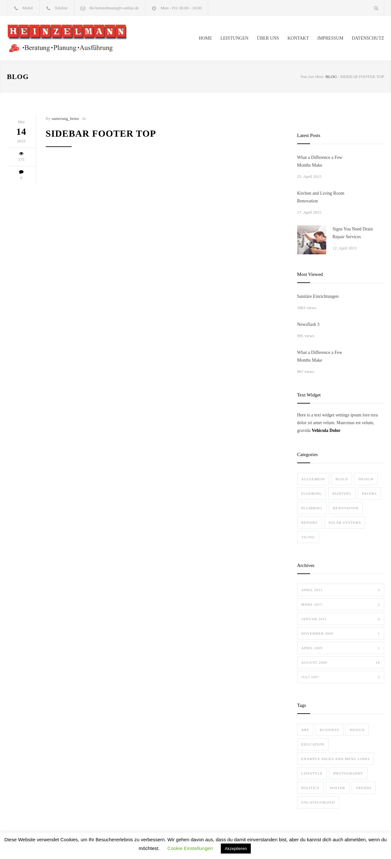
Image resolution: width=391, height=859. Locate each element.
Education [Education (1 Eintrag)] (313, 744)
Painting (341, 493)
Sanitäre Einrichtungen (318, 296)
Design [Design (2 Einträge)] (357, 730)
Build (342, 479)
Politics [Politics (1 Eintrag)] (310, 788)
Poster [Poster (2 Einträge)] (337, 788)
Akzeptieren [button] (236, 848)
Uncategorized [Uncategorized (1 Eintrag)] (318, 802)
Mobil (28, 7)
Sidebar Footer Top (101, 133)
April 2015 (340, 589)
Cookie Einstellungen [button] (190, 848)
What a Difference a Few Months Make (319, 161)
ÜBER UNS (268, 38)
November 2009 (340, 633)
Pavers (369, 493)
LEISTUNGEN (234, 38)
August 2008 (340, 662)
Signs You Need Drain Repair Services (353, 233)
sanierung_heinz (65, 118)
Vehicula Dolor (326, 430)
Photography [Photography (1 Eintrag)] (348, 773)
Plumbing (311, 508)
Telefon (61, 7)
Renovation (345, 508)
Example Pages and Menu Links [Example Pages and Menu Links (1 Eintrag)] (335, 759)
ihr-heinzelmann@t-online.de (114, 7)
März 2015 (340, 604)
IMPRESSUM (330, 38)
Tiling (308, 537)
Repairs (309, 522)
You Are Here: (312, 76)
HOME (205, 38)
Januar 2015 (340, 618)
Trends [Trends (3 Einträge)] (364, 788)
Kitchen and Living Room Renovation (321, 197)
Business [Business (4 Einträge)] (329, 730)
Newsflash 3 (308, 324)
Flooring (311, 493)
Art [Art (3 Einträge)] (305, 730)
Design (365, 479)
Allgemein (313, 479)
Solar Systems (344, 522)
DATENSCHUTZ (368, 38)
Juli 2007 (340, 676)
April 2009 (340, 647)
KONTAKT (298, 38)
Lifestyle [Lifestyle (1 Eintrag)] (312, 773)
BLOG (18, 77)
